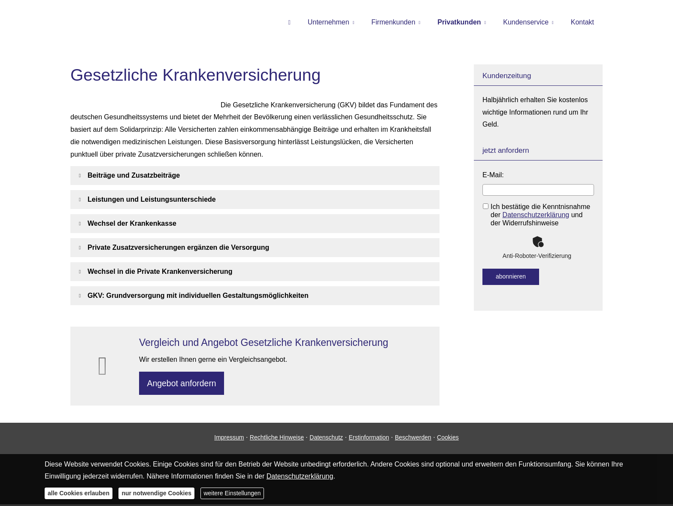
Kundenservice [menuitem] (526, 22)
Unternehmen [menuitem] (328, 22)
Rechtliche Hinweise (277, 439)
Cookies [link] (448, 439)
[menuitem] (289, 22)
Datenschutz (326, 439)
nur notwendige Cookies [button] (156, 493)
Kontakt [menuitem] (582, 22)
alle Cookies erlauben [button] (78, 493)
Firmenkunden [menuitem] (393, 22)
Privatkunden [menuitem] (459, 22)
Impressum (229, 439)
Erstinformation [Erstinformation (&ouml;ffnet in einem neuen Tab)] (369, 439)
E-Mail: (493, 175)
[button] (134, 175)
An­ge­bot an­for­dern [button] (183, 383)
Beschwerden (413, 439)
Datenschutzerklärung (536, 214)
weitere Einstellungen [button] (232, 493)
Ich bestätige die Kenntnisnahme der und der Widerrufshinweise (536, 215)
